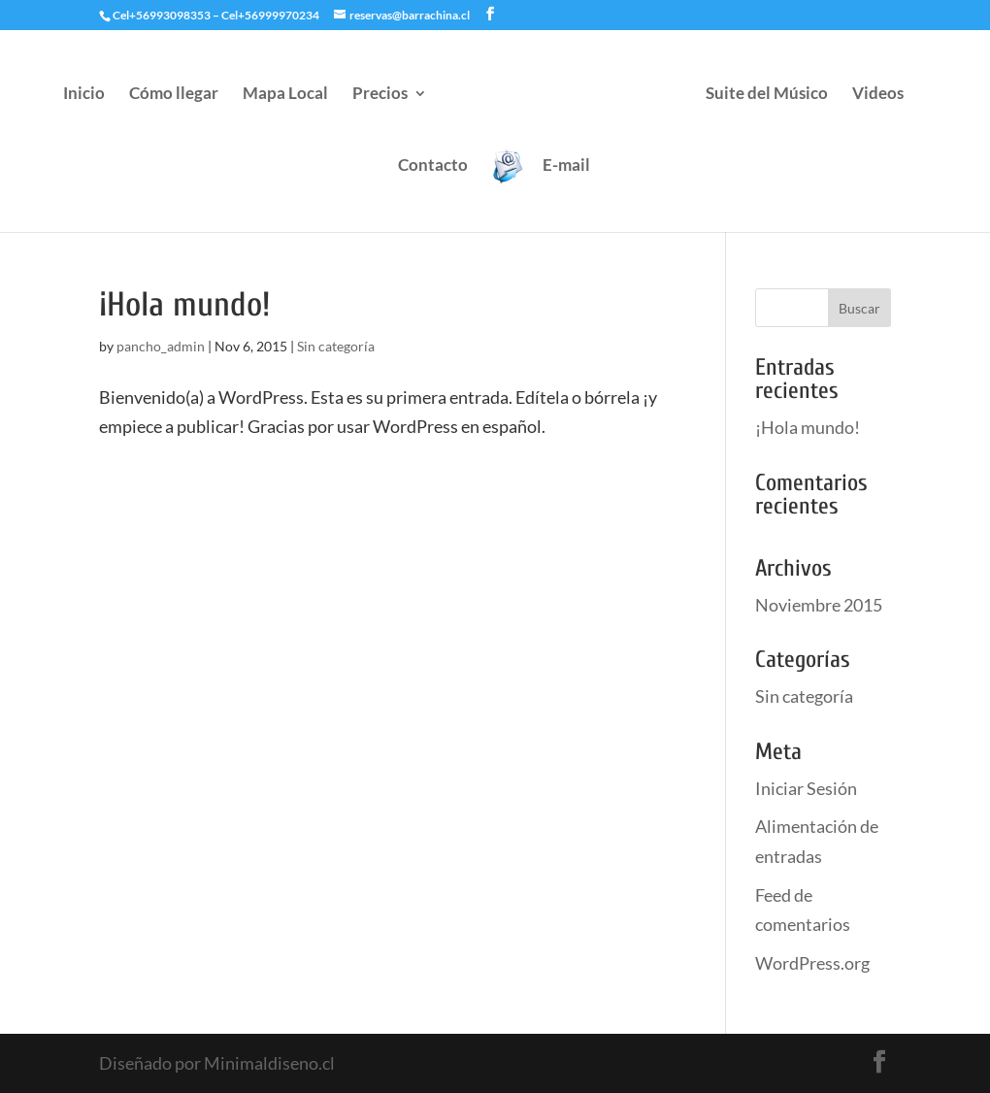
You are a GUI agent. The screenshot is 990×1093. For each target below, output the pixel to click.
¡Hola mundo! (184, 304)
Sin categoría (336, 346)
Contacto (433, 166)
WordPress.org (812, 963)
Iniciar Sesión (806, 788)
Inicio (84, 94)
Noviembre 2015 (818, 604)
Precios (380, 94)
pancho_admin (160, 346)
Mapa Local (285, 94)
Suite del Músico (767, 94)
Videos (878, 94)
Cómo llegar (173, 94)
